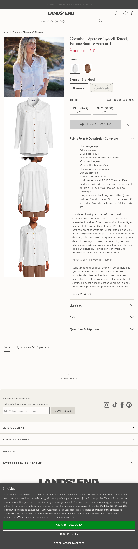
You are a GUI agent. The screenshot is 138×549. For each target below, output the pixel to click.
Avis (7, 347)
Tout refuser (69, 534)
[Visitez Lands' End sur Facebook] (121, 405)
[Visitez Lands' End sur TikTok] (113, 405)
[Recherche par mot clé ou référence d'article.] (69, 21)
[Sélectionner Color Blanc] (75, 68)
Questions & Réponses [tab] (33, 347)
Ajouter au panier (95, 124)
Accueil (7, 32)
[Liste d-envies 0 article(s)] (125, 13)
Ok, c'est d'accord (69, 524)
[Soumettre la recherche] (100, 21)
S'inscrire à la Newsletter (17, 398)
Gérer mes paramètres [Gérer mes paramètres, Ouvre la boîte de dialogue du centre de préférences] (69, 543)
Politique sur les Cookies (113, 505)
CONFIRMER (63, 410)
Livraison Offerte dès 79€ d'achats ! (69, 4)
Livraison (102, 305)
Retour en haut (69, 376)
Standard (79, 88)
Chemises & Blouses (33, 32)
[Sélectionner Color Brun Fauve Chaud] (87, 68)
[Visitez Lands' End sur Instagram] (106, 405)
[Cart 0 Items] (133, 13)
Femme (17, 32)
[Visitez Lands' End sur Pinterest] (128, 405)
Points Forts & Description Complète (102, 138)
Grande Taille (101, 87)
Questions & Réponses (102, 329)
